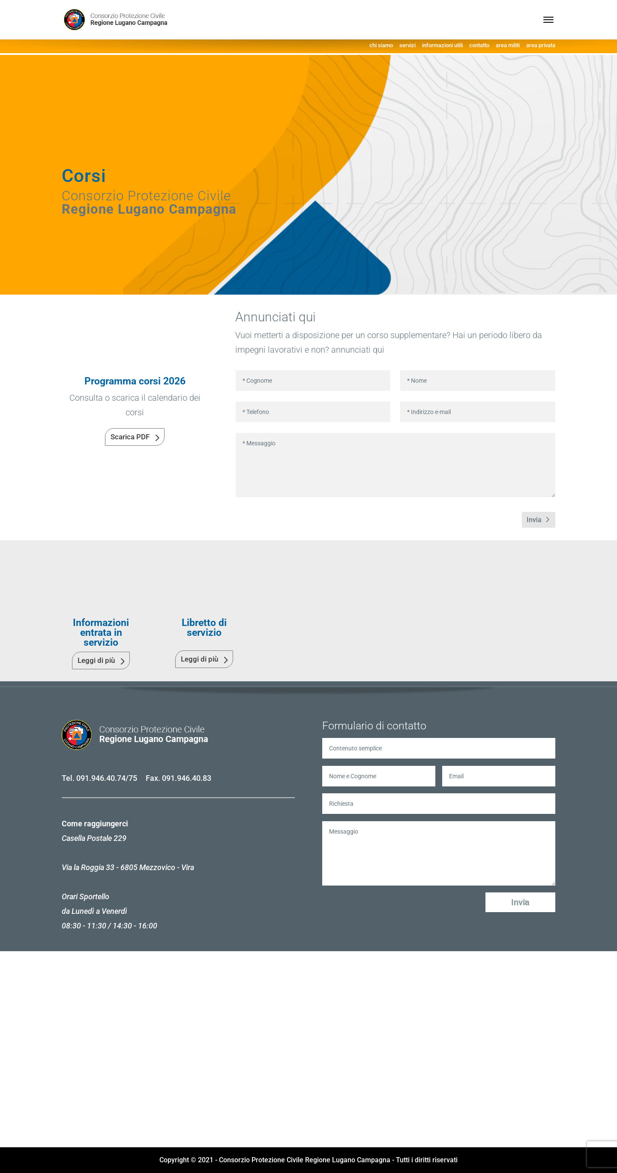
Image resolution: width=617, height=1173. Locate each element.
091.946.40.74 (101, 778)
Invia (534, 520)
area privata (540, 45)
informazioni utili (442, 45)
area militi (508, 45)
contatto (479, 45)
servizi (407, 45)
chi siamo (381, 45)
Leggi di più (96, 660)
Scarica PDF (130, 436)
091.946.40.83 (186, 778)
